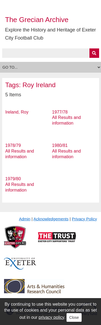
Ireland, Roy (17, 112)
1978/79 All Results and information (19, 151)
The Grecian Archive (37, 20)
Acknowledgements (50, 219)
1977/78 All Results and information (66, 118)
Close (74, 317)
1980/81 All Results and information (66, 151)
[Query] (50, 53)
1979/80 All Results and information (19, 184)
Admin (24, 219)
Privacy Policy (84, 219)
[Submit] (94, 53)
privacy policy (51, 317)
